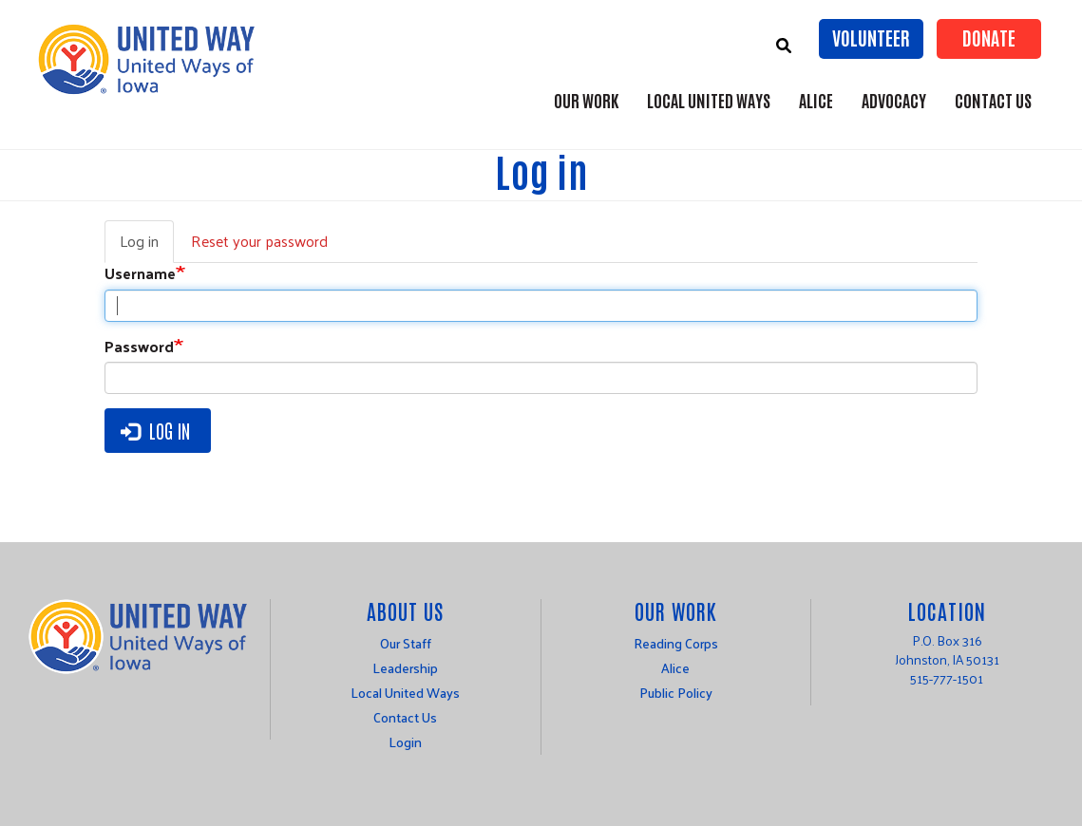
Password (139, 347)
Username (140, 274)
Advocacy (894, 99)
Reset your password (259, 240)
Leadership (405, 668)
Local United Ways (708, 99)
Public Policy (675, 692)
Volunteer (871, 37)
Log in (147, 245)
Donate (989, 37)
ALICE (816, 99)
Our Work (586, 99)
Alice (675, 668)
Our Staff (405, 643)
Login (405, 742)
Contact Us (993, 99)
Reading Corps (676, 643)
